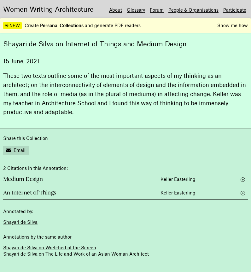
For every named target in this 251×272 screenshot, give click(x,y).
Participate (234, 10)
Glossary (136, 10)
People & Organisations (193, 10)
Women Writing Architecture (48, 9)
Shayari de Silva (20, 222)
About (115, 10)
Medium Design (23, 179)
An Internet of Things (29, 192)
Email (16, 150)
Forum (157, 10)
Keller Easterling (178, 179)
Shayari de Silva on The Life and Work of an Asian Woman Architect (76, 254)
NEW (12, 25)
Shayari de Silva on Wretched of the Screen (49, 247)
